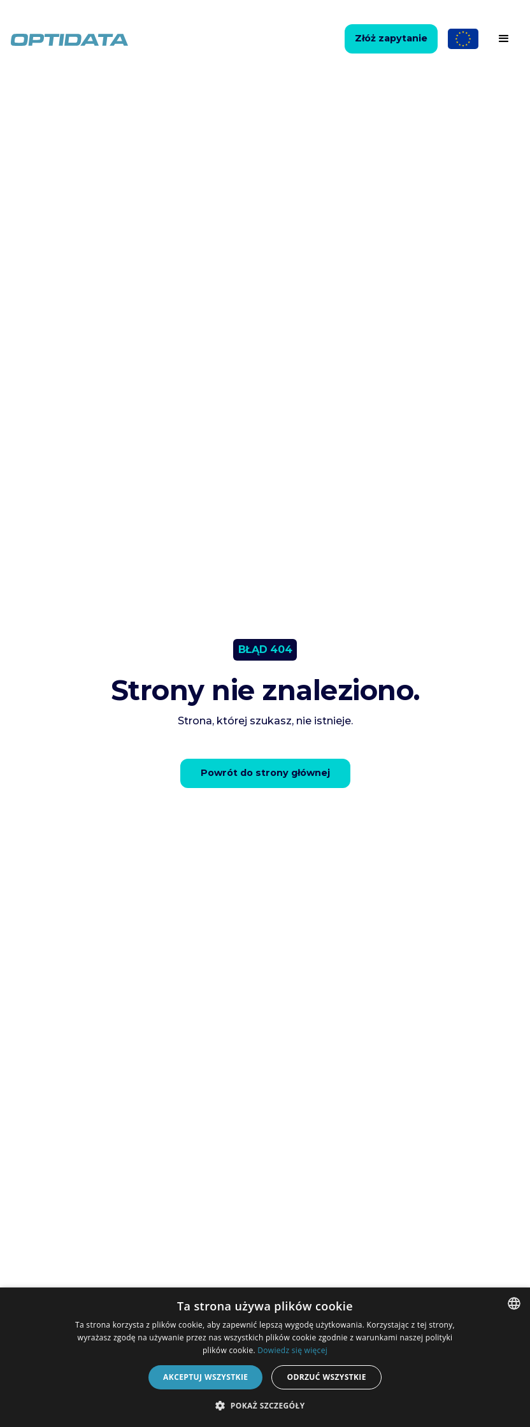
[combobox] (514, 1303)
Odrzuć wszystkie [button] (326, 1377)
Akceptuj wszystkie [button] (205, 1377)
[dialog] (265, 1357)
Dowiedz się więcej (292, 1350)
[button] (504, 39)
